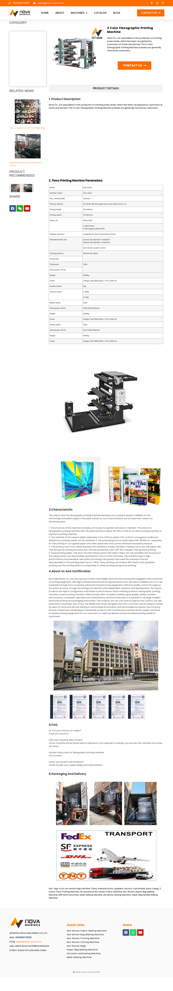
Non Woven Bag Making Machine (85, 934)
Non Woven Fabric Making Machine (87, 930)
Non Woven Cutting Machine (83, 942)
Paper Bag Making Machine (82, 949)
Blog (116, 13)
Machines (79, 13)
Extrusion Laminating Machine (84, 953)
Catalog (100, 13)
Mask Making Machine (79, 957)
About (59, 13)
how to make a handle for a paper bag (27, 128)
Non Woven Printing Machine (83, 938)
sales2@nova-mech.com (29, 941)
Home (45, 13)
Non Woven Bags (76, 945)
